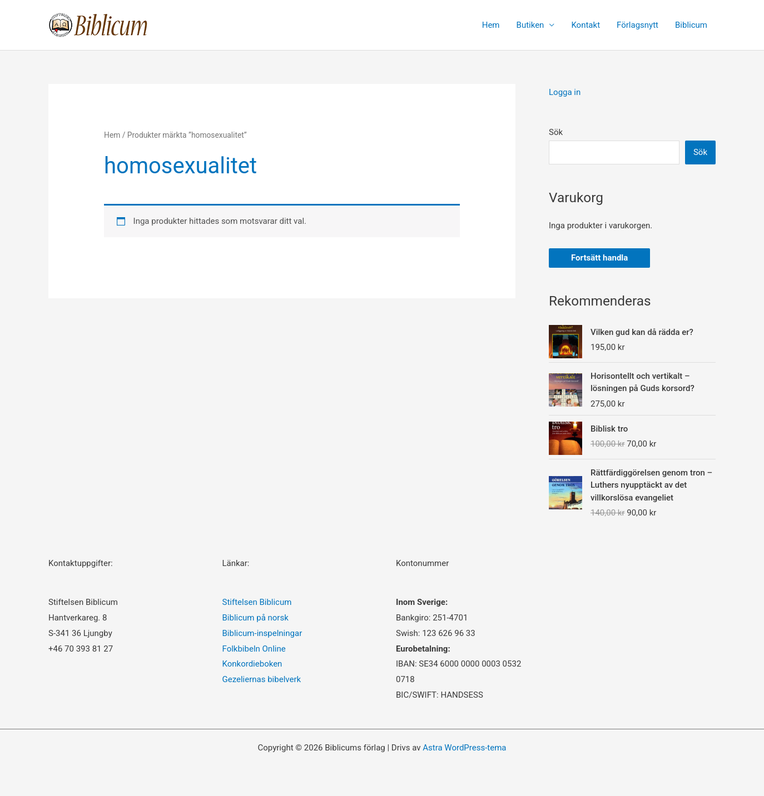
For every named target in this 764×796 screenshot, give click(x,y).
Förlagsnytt (637, 25)
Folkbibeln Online (254, 649)
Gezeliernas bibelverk (261, 679)
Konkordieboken (252, 664)
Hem (491, 25)
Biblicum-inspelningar (262, 633)
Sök (556, 132)
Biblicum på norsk (255, 618)
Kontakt (585, 25)
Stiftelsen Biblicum (257, 602)
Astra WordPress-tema (464, 748)
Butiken (530, 25)
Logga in (565, 92)
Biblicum (691, 25)
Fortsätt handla (599, 258)
